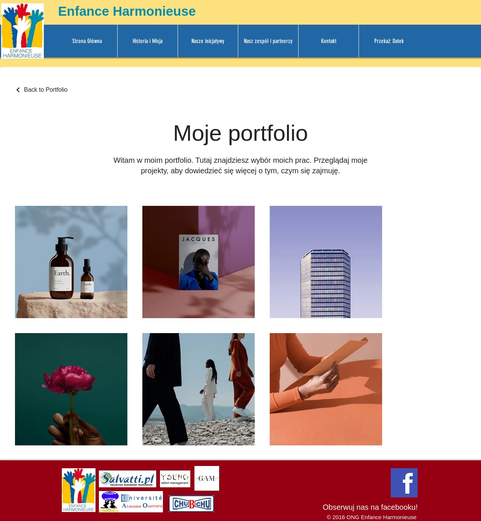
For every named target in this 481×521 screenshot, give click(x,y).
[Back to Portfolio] (41, 90)
